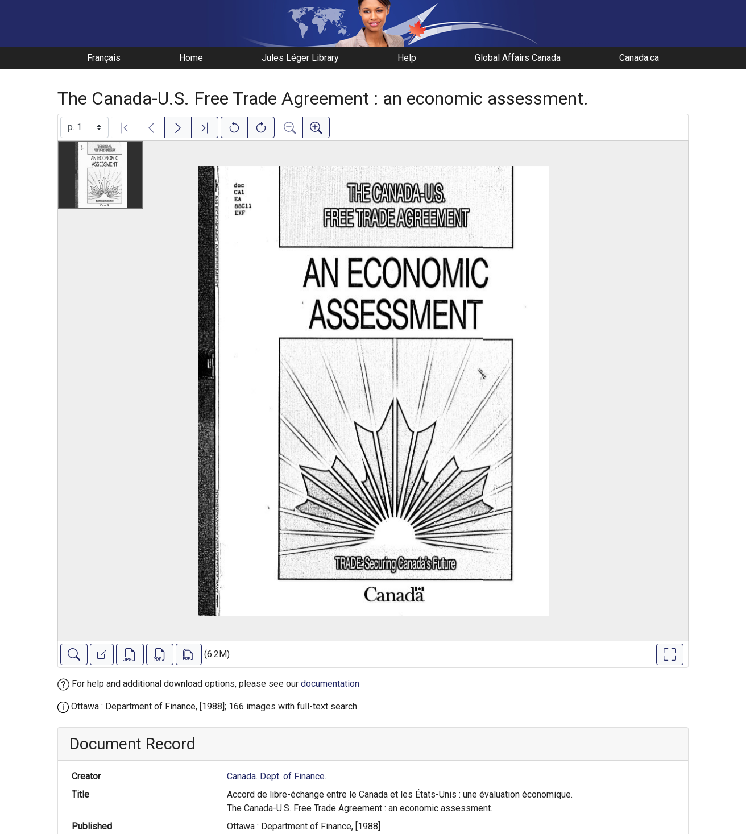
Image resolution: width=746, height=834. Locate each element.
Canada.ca (639, 57)
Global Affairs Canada (518, 57)
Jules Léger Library (300, 57)
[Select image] (84, 127)
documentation (330, 683)
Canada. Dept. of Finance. (276, 776)
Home (191, 57)
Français (104, 57)
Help (406, 57)
